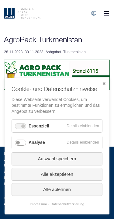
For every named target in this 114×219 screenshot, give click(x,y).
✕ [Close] (104, 83)
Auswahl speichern (57, 158)
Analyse (37, 142)
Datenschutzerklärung (67, 204)
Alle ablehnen (57, 189)
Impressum (38, 204)
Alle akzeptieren (57, 174)
